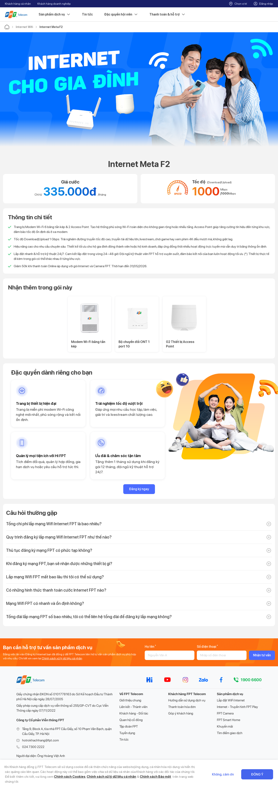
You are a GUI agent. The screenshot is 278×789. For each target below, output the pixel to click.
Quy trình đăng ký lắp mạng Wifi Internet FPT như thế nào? (59, 537)
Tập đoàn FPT (128, 726)
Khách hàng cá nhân (18, 3)
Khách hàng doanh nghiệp (54, 3)
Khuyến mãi (225, 726)
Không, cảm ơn (223, 774)
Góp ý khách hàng (180, 713)
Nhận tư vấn (262, 655)
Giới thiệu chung (130, 700)
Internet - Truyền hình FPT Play (237, 707)
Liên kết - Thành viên (133, 707)
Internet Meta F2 (51, 27)
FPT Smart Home (228, 720)
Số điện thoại (207, 646)
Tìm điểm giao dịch (229, 733)
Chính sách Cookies (69, 777)
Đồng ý (257, 774)
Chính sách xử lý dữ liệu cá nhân (62, 658)
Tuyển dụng (127, 733)
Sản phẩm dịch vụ (55, 14)
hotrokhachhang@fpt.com (40, 740)
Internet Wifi (24, 27)
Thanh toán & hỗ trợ (167, 14)
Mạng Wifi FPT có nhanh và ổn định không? (45, 603)
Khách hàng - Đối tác (133, 713)
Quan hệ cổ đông (131, 720)
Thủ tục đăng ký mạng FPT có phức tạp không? (49, 550)
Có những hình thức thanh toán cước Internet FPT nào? (56, 590)
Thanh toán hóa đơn (182, 707)
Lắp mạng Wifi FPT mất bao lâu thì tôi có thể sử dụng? (55, 576)
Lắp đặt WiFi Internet (231, 700)
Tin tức (87, 14)
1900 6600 (251, 679)
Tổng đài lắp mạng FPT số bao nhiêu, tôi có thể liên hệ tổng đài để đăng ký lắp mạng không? (89, 616)
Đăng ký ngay (139, 489)
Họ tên (150, 646)
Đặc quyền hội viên (121, 14)
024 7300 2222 (33, 747)
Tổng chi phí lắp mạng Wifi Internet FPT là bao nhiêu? (54, 523)
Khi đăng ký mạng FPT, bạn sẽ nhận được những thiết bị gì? (59, 563)
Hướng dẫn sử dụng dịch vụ (186, 700)
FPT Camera (225, 713)
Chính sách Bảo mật (155, 777)
